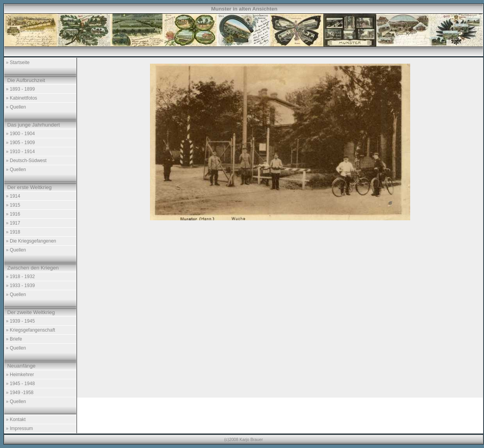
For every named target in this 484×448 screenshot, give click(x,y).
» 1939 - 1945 (20, 321)
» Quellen (16, 107)
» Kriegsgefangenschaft (30, 330)
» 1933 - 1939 (20, 285)
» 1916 (13, 214)
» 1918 (13, 232)
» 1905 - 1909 (20, 142)
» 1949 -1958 (20, 392)
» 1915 (13, 205)
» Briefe (14, 339)
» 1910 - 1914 (20, 151)
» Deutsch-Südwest (26, 160)
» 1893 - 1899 (20, 89)
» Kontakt (16, 419)
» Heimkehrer (20, 374)
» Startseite (18, 62)
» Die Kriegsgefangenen (31, 241)
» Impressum (19, 428)
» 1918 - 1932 (20, 276)
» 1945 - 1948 (20, 383)
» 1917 (13, 223)
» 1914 (13, 196)
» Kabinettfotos (21, 98)
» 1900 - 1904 (20, 133)
